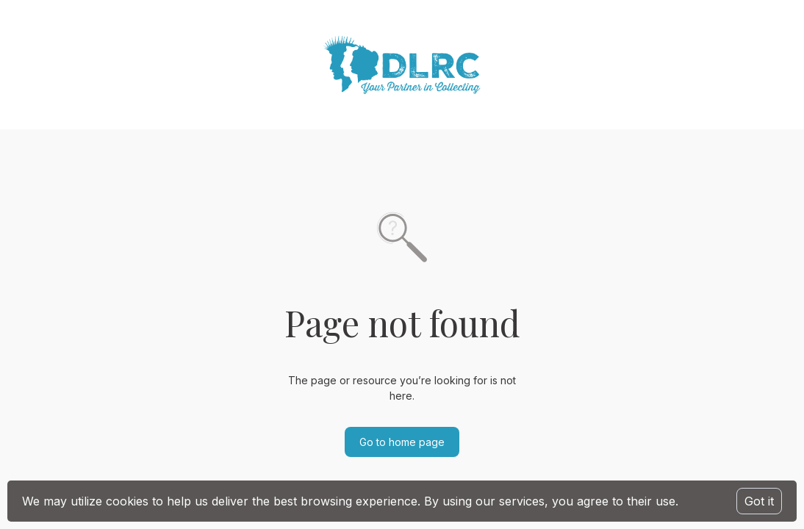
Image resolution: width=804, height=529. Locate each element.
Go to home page (402, 442)
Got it (759, 501)
